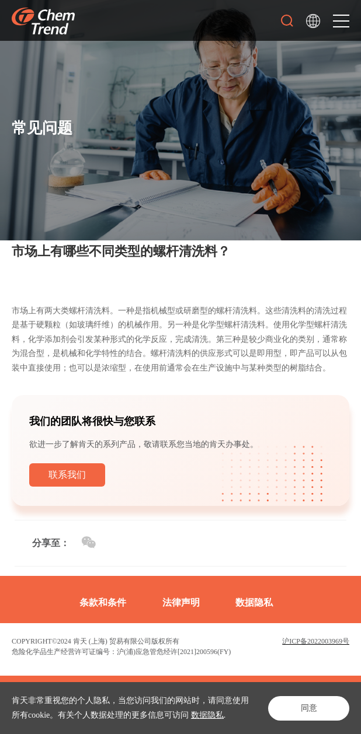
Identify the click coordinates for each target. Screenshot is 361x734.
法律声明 (181, 602)
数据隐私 (207, 715)
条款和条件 (102, 602)
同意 (308, 708)
